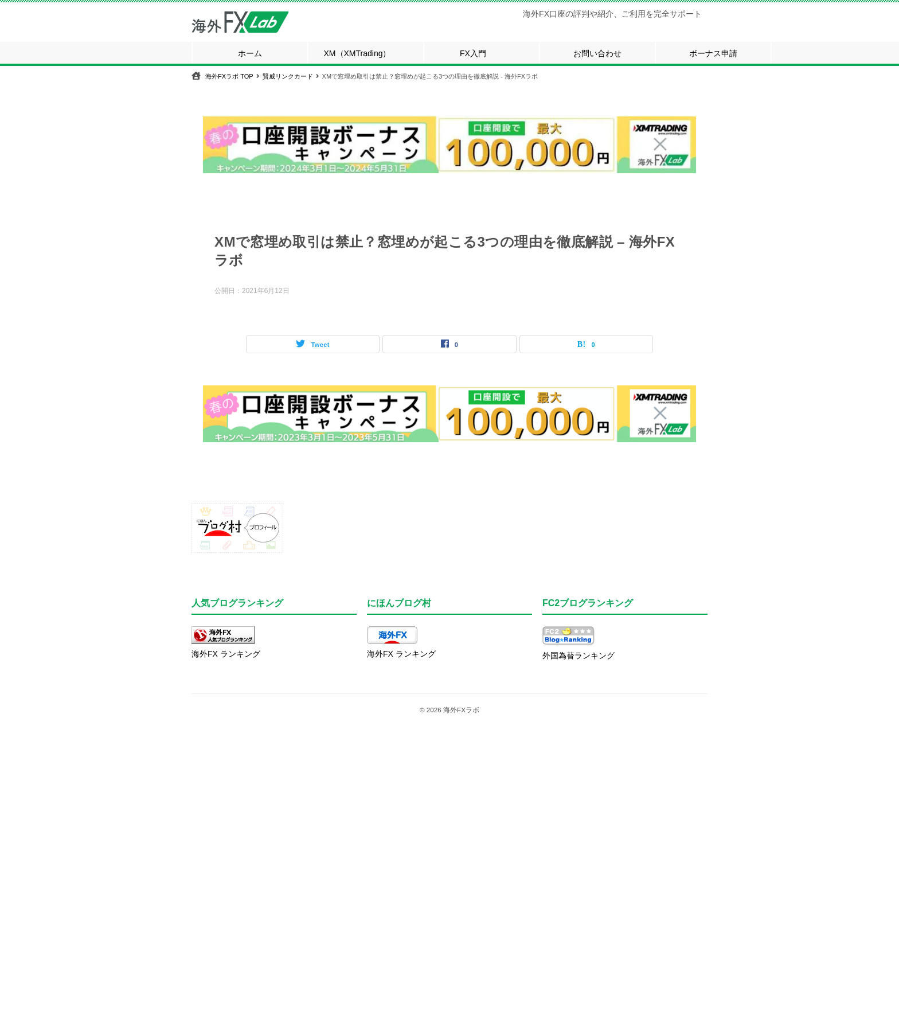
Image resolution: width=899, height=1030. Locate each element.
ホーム (250, 53)
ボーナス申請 (713, 53)
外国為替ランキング (578, 655)
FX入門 (473, 53)
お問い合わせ (597, 53)
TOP (229, 76)
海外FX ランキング (225, 653)
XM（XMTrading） (357, 53)
